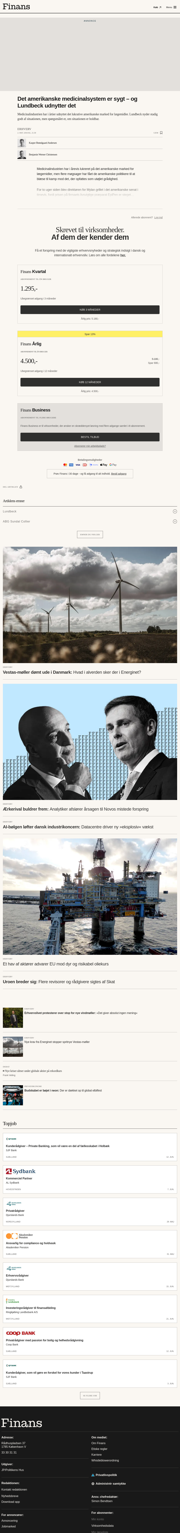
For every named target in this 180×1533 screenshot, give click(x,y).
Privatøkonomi (33, 1086)
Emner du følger (90, 534)
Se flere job (90, 1396)
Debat (6, 1067)
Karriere (96, 1454)
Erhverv (24, 129)
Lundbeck (10, 511)
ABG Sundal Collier (16, 521)
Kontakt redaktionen (14, 1489)
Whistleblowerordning (105, 1460)
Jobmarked (8, 1526)
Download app (10, 1501)
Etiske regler (99, 1448)
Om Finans (98, 1443)
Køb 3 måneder (90, 309)
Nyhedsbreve (9, 1496)
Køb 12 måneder (90, 382)
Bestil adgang (118, 473)
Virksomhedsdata (102, 1525)
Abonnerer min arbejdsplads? (90, 446)
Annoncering (9, 1520)
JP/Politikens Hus (12, 1469)
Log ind (158, 217)
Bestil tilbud (90, 437)
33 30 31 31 (9, 1452)
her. (123, 255)
